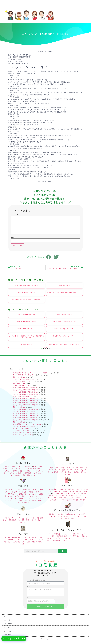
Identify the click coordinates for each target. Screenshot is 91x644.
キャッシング (23, 518)
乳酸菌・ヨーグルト (25, 498)
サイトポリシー (8, 627)
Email (28, 598)
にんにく (30, 496)
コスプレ (79, 498)
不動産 (28, 471)
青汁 (23, 496)
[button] (14, 638)
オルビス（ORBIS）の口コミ (26, 292)
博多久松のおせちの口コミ (65, 314)
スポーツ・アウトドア (71, 538)
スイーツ (52, 516)
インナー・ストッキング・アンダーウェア (65, 493)
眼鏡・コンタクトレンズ (70, 470)
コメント (14, 214)
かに (73, 518)
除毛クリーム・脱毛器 (19, 492)
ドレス (71, 498)
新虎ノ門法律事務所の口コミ (26, 314)
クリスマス (77, 516)
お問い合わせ (7, 634)
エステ (35, 490)
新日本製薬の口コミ (64, 285)
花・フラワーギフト (64, 516)
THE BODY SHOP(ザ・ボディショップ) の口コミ (26, 300)
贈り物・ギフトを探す (56, 514)
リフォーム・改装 (15, 473)
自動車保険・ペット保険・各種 (19, 520)
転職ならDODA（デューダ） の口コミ (64, 321)
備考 (28, 586)
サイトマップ (7, 631)
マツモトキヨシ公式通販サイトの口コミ (26, 285)
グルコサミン (12, 498)
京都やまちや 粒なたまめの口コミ (64, 329)
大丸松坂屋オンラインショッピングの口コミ (27, 424)
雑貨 (51, 468)
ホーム (6, 616)
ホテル (20, 466)
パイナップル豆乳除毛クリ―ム (26, 329)
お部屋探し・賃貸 (17, 471)
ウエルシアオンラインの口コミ (23, 430)
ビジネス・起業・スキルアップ (27, 540)
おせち (67, 518)
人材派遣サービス (19, 542)
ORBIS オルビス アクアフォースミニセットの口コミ (64, 344)
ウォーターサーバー (18, 469)
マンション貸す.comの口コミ (22, 396)
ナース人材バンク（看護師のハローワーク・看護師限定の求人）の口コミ (26, 336)
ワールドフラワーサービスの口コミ (24, 375)
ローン (32, 518)
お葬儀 (17, 475)
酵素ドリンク (12, 494)
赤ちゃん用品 (65, 468)
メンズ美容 (25, 502)
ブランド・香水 (66, 472)
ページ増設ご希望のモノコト (36, 580)
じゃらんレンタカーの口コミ (22, 428)
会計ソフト (23, 522)
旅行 (13, 466)
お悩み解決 (56, 540)
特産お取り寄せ (71, 514)
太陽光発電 (27, 473)
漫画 (53, 536)
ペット (7, 466)
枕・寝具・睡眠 (78, 468)
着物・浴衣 (62, 498)
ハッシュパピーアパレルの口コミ (23, 379)
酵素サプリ (22, 494)
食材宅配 (82, 514)
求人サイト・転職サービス (13, 537)
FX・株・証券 (36, 520)
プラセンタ (32, 494)
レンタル (61, 500)
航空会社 (27, 466)
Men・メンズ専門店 (60, 491)
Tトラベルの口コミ (19, 377)
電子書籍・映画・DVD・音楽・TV (68, 536)
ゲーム (67, 534)
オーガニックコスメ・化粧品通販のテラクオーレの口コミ (64, 292)
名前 (12, 237)
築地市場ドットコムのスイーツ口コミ (64, 336)
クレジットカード (10, 518)
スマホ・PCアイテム (55, 534)
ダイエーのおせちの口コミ (21, 381)
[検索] (62, 551)
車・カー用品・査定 (33, 469)
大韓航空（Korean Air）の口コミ (26, 321)
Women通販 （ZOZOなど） (58, 489)
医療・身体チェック (28, 475)
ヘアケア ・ (19, 490)
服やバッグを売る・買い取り (76, 500)
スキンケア (8, 490)
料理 (34, 466)
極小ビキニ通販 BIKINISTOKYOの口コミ (25, 388)
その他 (65, 540)
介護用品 (55, 472)
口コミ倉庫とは (8, 623)
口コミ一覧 (7, 620)
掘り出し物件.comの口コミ (21, 385)
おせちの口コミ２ (26, 344)
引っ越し (6, 471)
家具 (57, 468)
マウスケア (26, 490)
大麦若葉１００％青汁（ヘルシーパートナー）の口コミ (31, 373)
